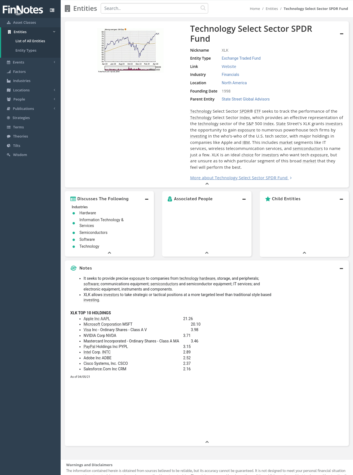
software (91, 264)
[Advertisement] (312, 336)
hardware (207, 258)
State (149, 116)
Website (192, 59)
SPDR (198, 103)
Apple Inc (92, 299)
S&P (308, 110)
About (140, 469)
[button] (109, 178)
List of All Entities (30, 40)
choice (259, 135)
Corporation (111, 304)
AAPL (105, 299)
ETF (211, 103)
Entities (272, 8)
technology (266, 110)
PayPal (89, 326)
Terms (202, 469)
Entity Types (25, 50)
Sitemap (157, 469)
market (208, 128)
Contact (218, 469)
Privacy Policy (180, 469)
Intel (87, 332)
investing (169, 122)
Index (149, 110)
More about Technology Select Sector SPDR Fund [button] (192, 157)
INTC (106, 332)
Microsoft (92, 304)
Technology (154, 103)
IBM (169, 128)
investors (201, 116)
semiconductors (168, 135)
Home (255, 8)
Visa (87, 310)
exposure (268, 116)
